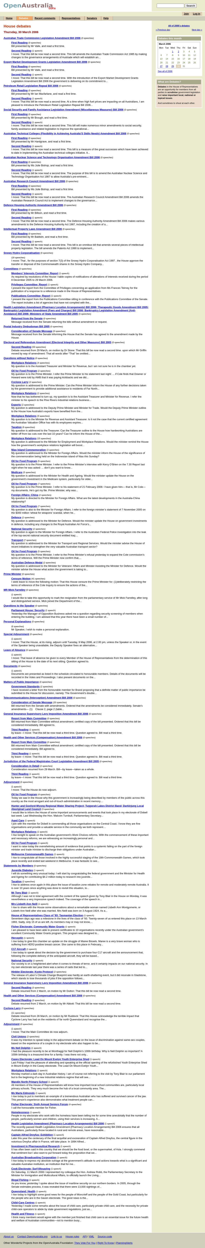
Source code (105, 1236)
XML (91, 1236)
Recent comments (45, 18)
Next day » (197, 29)
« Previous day (163, 29)
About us (9, 1236)
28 (167, 66)
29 (172, 66)
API (85, 1236)
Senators (92, 18)
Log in (196, 13)
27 (161, 66)
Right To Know (105, 1242)
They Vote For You (84, 1242)
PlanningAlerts (124, 1242)
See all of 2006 (165, 71)
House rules (72, 1236)
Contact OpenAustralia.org (32, 1236)
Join (186, 13)
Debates (23, 18)
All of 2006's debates (179, 25)
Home (9, 18)
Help (106, 18)
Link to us (56, 1236)
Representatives (71, 18)
